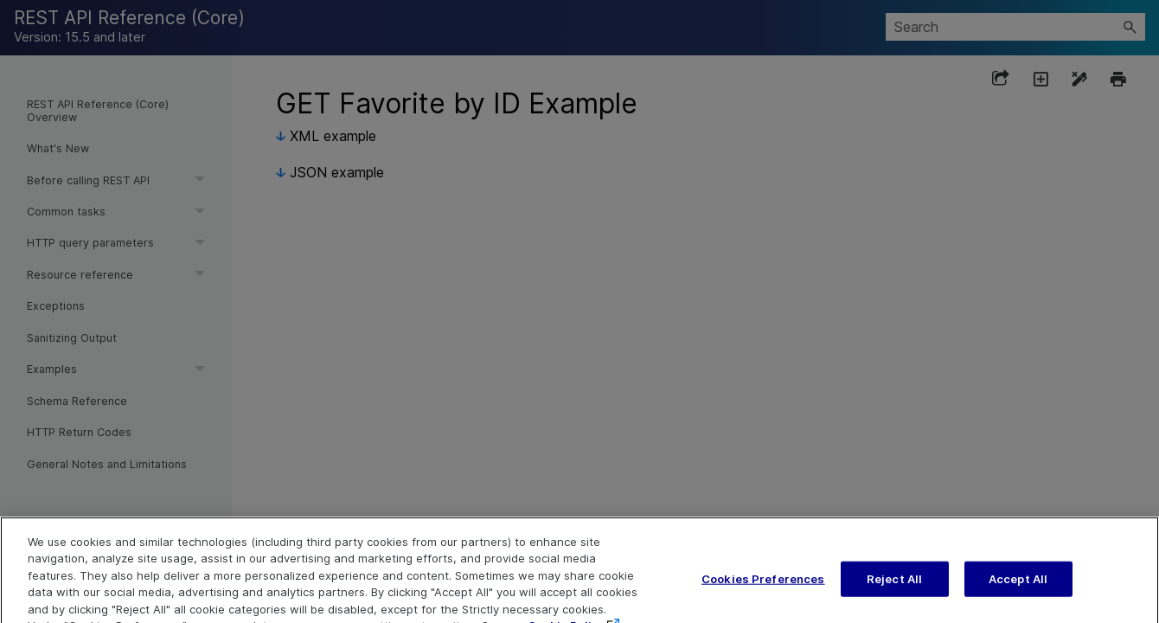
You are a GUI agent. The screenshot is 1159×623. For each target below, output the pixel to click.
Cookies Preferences (762, 591)
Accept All (1018, 591)
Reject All (894, 591)
